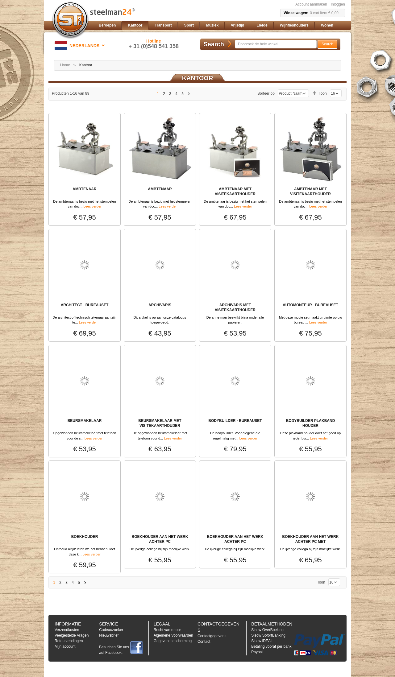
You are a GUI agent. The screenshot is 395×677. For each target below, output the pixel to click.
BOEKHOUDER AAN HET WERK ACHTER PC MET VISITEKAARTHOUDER (310, 542)
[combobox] (276, 44)
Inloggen (338, 4)
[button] (81, 45)
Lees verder (92, 206)
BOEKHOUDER (84, 537)
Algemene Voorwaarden (173, 635)
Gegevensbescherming (173, 641)
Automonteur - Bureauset (310, 305)
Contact (204, 641)
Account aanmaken (311, 4)
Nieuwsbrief (108, 635)
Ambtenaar (84, 189)
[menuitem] (107, 25)
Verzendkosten (67, 630)
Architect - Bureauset (85, 305)
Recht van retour (167, 630)
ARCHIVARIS (159, 305)
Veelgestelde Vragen (72, 635)
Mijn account (65, 646)
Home (65, 65)
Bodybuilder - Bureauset (235, 421)
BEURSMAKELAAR (85, 421)
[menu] (220, 25)
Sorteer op (266, 93)
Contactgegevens (212, 636)
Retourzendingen (69, 641)
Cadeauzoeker (111, 630)
